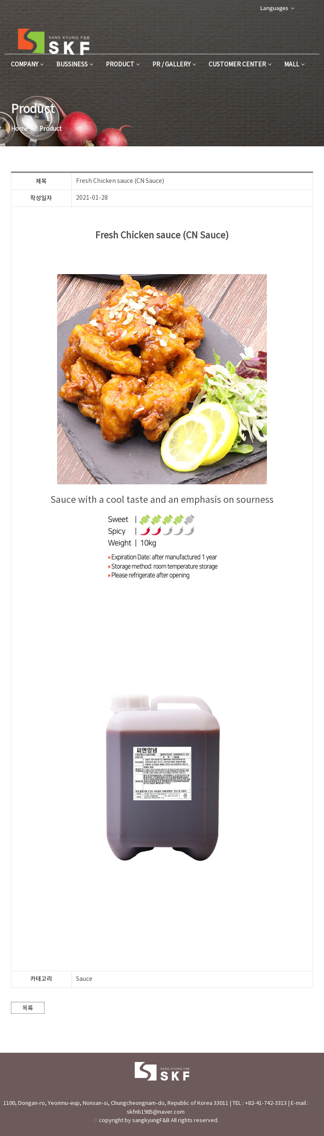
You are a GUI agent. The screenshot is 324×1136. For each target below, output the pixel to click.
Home (19, 129)
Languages (277, 8)
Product (123, 64)
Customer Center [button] (240, 64)
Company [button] (27, 64)
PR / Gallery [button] (174, 64)
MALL (294, 64)
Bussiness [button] (74, 64)
